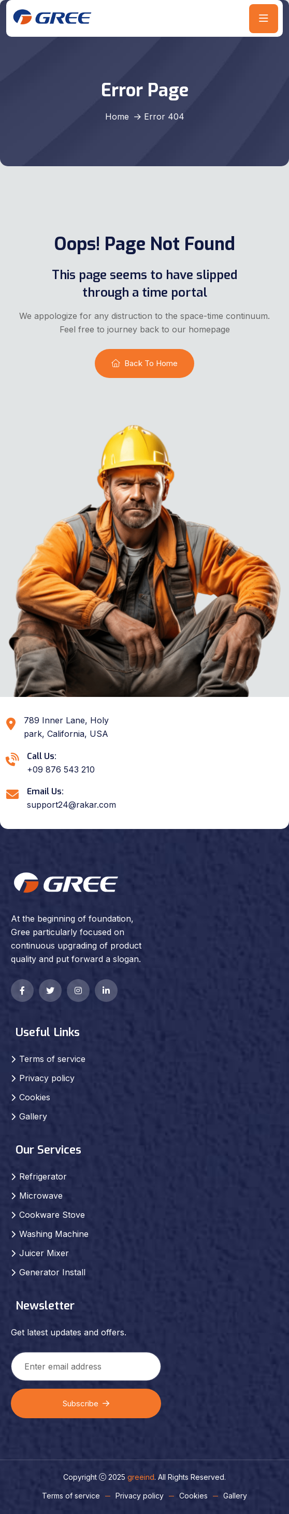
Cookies (34, 1097)
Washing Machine (54, 1234)
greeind (140, 1477)
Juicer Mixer (44, 1253)
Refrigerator (43, 1176)
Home (117, 116)
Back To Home (144, 363)
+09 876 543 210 (61, 769)
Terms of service (52, 1059)
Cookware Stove (52, 1215)
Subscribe (86, 1403)
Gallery (33, 1116)
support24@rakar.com (71, 804)
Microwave (41, 1195)
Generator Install (52, 1272)
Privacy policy (47, 1078)
